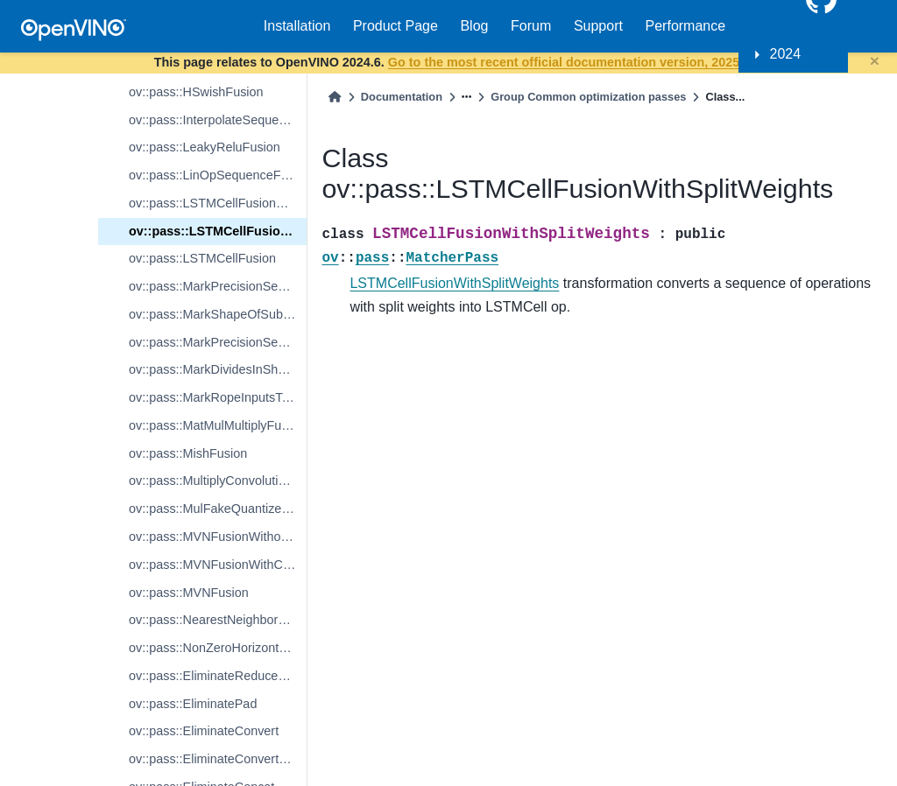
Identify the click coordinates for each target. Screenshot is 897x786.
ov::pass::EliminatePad (193, 704)
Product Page (395, 25)
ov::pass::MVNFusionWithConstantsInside (218, 565)
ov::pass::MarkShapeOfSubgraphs (218, 314)
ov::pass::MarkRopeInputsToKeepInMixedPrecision (218, 397)
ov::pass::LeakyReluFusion (204, 147)
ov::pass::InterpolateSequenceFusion (218, 120)
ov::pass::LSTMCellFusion (202, 258)
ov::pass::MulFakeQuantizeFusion (218, 509)
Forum (531, 25)
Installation (297, 25)
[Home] (334, 97)
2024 (786, 53)
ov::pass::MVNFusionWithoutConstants (218, 537)
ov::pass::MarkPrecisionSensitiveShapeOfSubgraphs (218, 286)
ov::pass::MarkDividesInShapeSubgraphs (218, 369)
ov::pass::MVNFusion (189, 593)
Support (598, 25)
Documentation (401, 96)
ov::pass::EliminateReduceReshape (218, 676)
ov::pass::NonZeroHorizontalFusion (218, 648)
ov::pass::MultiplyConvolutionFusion (218, 481)
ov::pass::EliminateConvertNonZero (218, 759)
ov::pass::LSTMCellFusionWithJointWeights (218, 203)
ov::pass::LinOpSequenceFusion (218, 175)
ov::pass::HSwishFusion (196, 92)
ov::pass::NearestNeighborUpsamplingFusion (218, 620)
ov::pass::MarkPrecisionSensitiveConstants (218, 342)
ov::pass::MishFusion (188, 453)
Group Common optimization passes (588, 96)
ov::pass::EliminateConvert (204, 731)
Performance (686, 25)
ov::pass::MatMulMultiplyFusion (217, 425)
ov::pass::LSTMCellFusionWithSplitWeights (218, 231)
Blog (474, 25)
